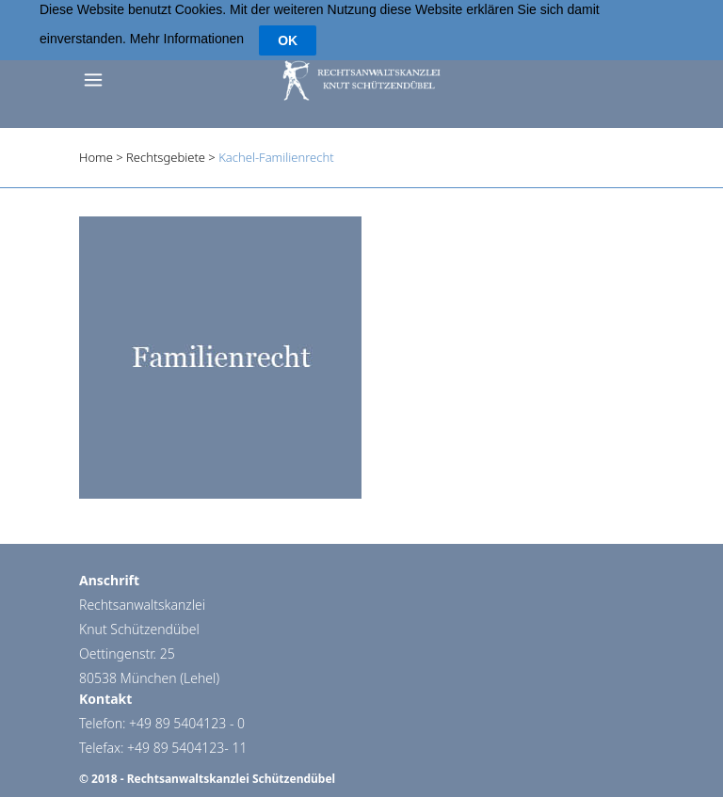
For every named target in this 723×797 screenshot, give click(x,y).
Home (96, 148)
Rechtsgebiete (165, 148)
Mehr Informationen (187, 22)
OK (287, 23)
